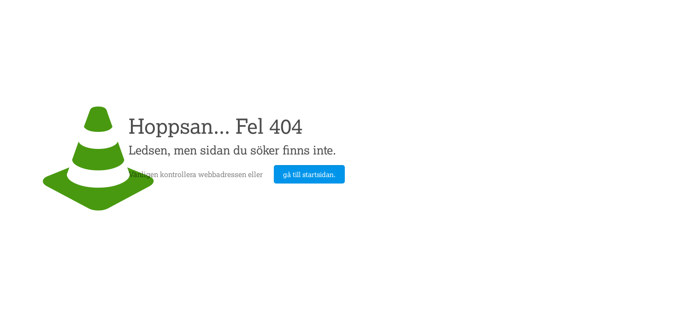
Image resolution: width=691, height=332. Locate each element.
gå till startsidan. (309, 174)
